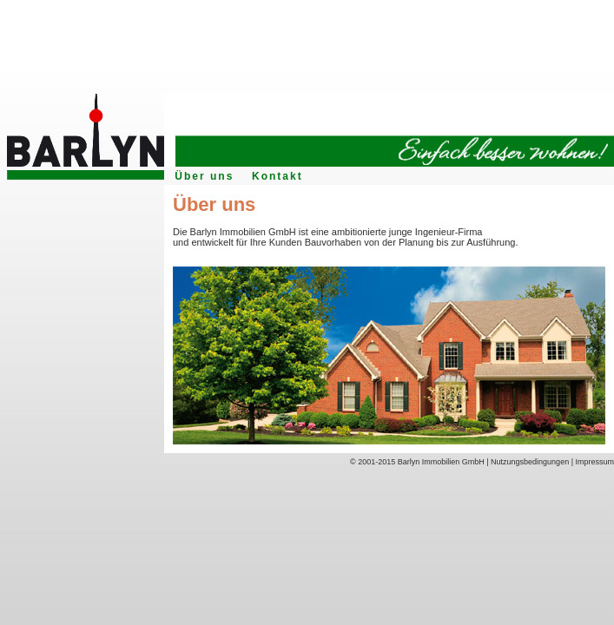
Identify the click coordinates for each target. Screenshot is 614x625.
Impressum (594, 461)
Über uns (204, 176)
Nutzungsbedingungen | (533, 461)
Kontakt (277, 176)
